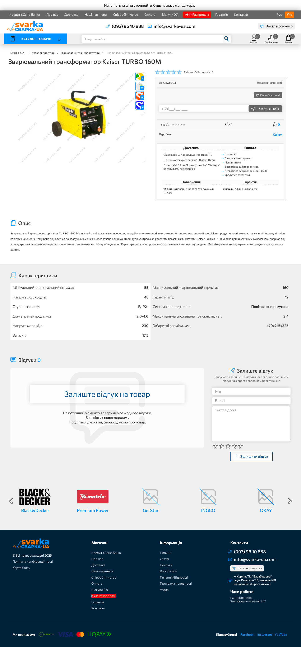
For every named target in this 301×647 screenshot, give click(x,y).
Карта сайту (21, 568)
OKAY (266, 510)
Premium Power (93, 510)
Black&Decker (35, 510)
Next (290, 500)
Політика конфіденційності (33, 561)
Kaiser (277, 134)
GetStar (150, 510)
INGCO (208, 510)
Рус (279, 14)
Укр (289, 14)
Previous (10, 500)
